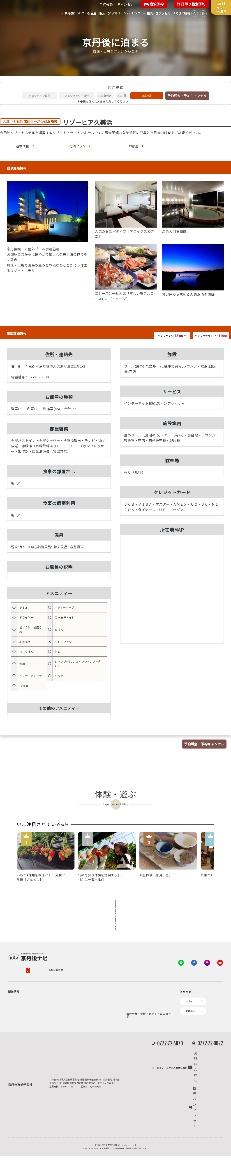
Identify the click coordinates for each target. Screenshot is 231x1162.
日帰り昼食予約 (191, 4)
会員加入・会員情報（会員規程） (146, 1011)
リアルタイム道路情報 (80, 1045)
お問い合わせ (136, 947)
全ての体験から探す (114, 904)
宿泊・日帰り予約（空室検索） (95, 987)
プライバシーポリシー (52, 947)
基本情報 (22, 146)
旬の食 (24, 1014)
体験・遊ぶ (16, 1044)
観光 (12, 1067)
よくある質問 (75, 1052)
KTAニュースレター (139, 1003)
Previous (107, 890)
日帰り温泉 (26, 1009)
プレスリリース (137, 1050)
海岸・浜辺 (26, 993)
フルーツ (25, 1020)
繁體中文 (190, 988)
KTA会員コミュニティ (140, 980)
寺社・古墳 (26, 1031)
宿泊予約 (154, 4)
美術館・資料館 (29, 1025)
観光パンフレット (208, 1131)
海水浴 (13, 1075)
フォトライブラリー (139, 1058)
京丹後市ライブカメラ (80, 1029)
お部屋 (133, 146)
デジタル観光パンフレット (82, 1037)
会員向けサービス (138, 987)
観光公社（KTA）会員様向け (144, 968)
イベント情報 (75, 1021)
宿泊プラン (77, 146)
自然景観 (25, 1004)
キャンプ (15, 1082)
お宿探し (73, 980)
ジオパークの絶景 (30, 987)
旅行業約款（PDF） (89, 947)
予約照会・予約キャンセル (187, 95)
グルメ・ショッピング (22, 1052)
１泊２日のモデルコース (33, 1036)
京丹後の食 (26, 1059)
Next (123, 890)
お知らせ (73, 1014)
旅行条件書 (114, 947)
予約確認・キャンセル (116, 4)
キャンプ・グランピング (33, 998)
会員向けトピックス (139, 995)
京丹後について (18, 980)
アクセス (73, 1006)
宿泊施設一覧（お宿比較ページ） (96, 998)
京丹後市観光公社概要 (20, 947)
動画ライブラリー (138, 1066)
